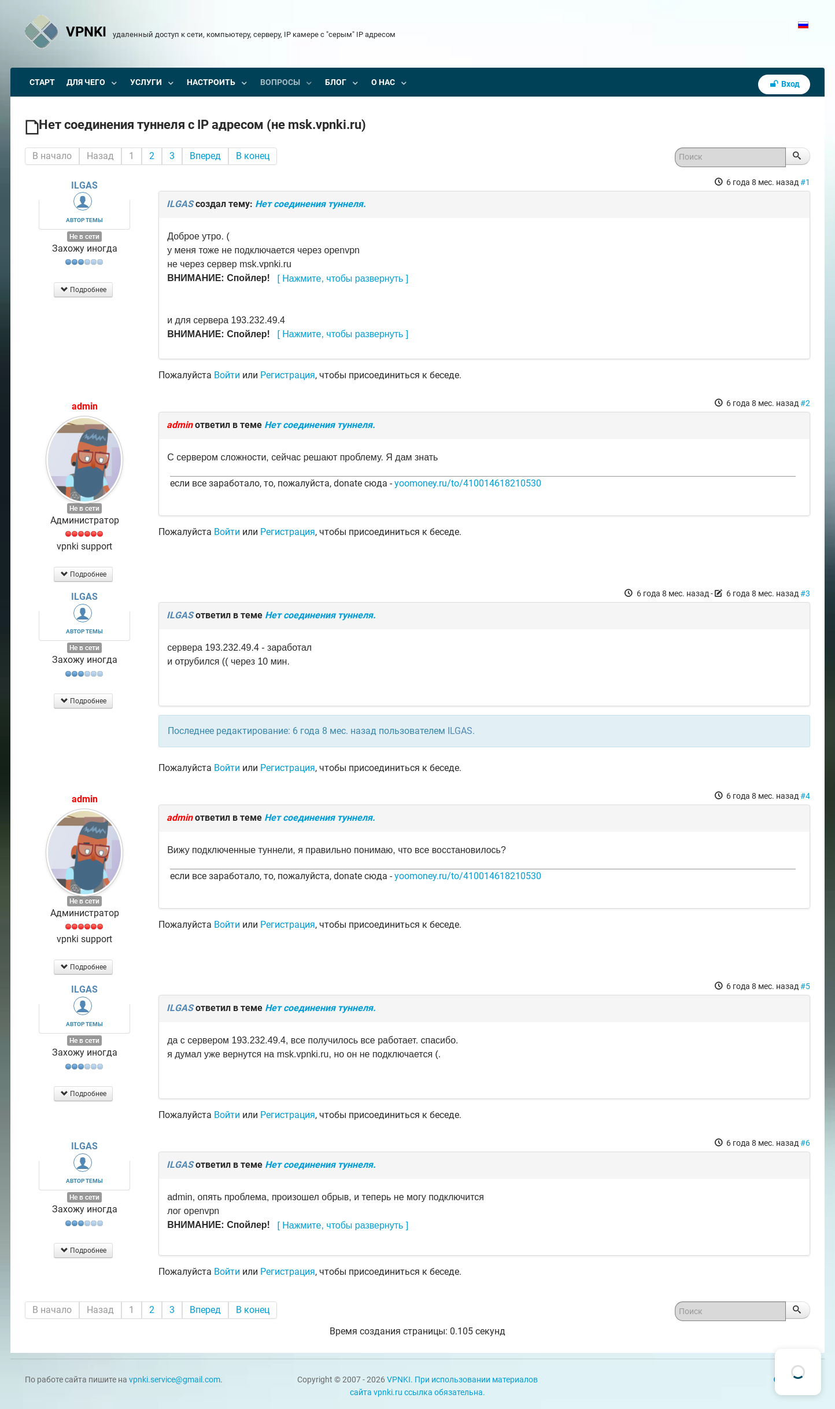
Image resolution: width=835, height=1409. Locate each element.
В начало (52, 155)
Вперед (205, 155)
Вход (784, 84)
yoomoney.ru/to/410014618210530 (467, 483)
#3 (805, 593)
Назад (100, 155)
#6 (805, 1143)
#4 (805, 796)
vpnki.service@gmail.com (174, 1380)
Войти (227, 375)
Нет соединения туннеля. (310, 203)
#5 (805, 986)
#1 (805, 182)
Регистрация (287, 375)
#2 (805, 403)
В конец (252, 155)
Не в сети (84, 237)
